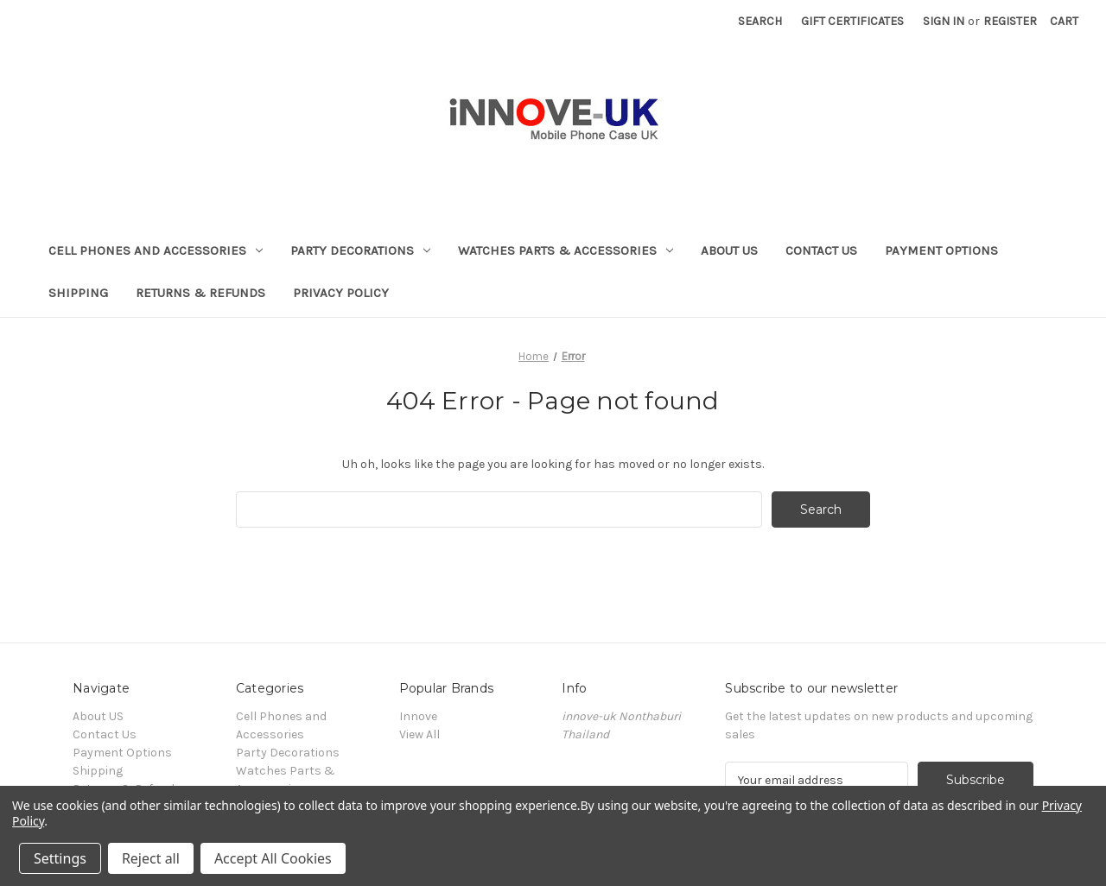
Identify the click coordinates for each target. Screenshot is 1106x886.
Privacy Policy (341, 293)
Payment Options (941, 250)
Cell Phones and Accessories (155, 250)
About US (729, 250)
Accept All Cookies (273, 858)
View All (419, 734)
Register (1010, 21)
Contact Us (821, 250)
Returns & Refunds (200, 293)
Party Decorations (360, 250)
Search (760, 21)
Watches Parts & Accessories (565, 250)
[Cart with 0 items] (1064, 21)
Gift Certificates (852, 21)
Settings (60, 858)
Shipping (78, 293)
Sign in (943, 21)
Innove (418, 716)
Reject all (151, 858)
